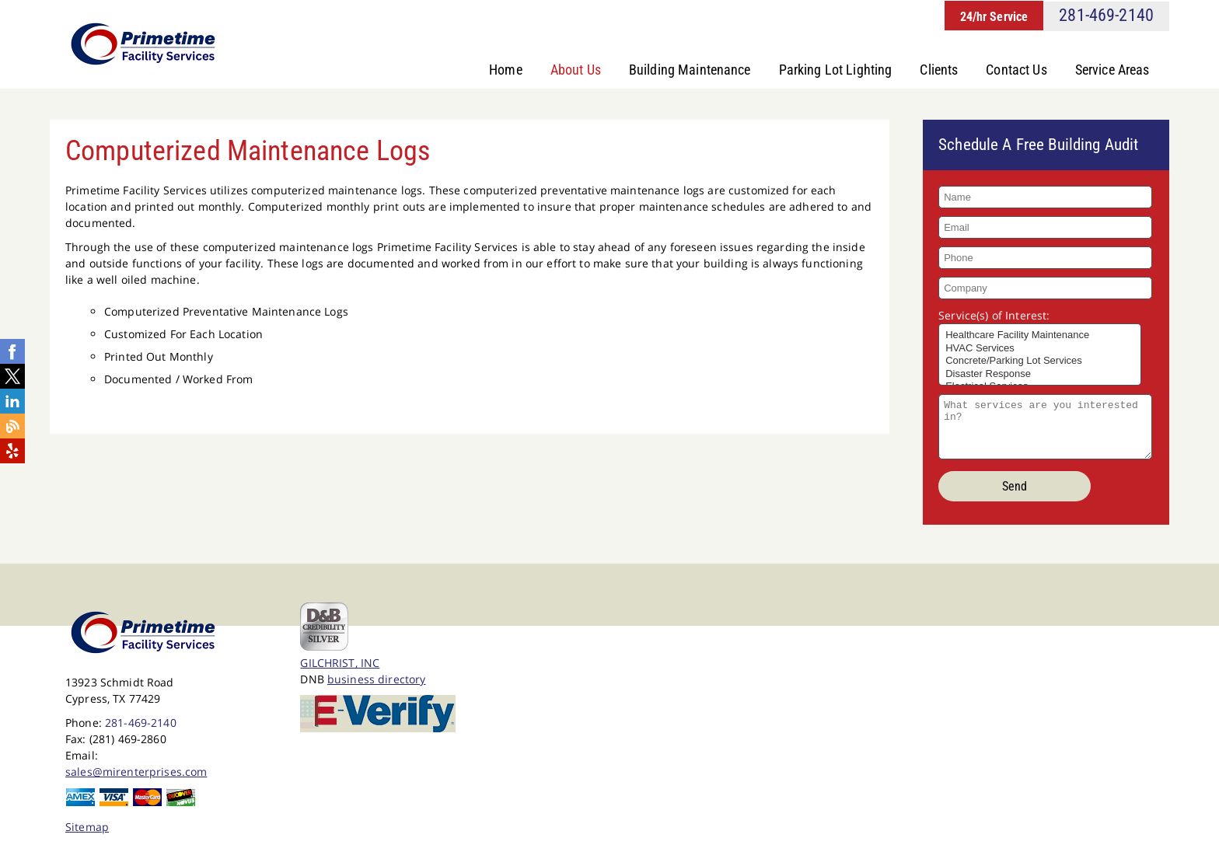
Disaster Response (1040, 376)
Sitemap (87, 829)
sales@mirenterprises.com (136, 773)
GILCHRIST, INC (339, 665)
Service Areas (1112, 69)
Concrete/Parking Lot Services (1040, 363)
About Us (575, 69)
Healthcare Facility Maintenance (1040, 337)
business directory (376, 681)
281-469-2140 (1106, 15)
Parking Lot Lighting (835, 69)
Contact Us (1017, 69)
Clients (939, 69)
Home (505, 69)
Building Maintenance (690, 69)
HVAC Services (1040, 351)
